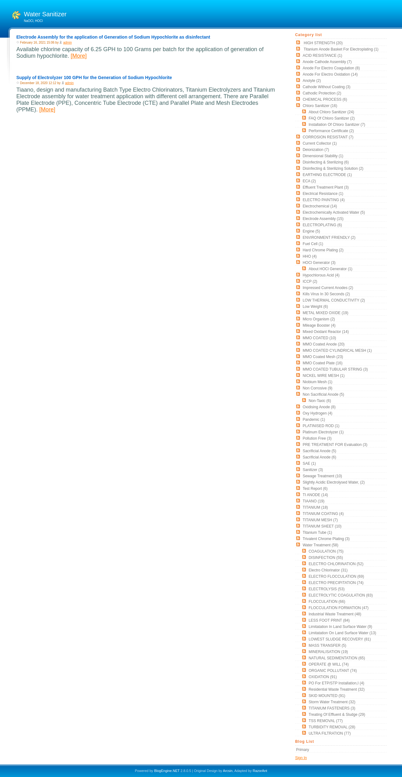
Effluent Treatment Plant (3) (326, 187)
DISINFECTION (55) (326, 557)
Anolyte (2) (312, 80)
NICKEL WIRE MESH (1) (324, 375)
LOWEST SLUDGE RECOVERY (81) (340, 639)
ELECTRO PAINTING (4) (324, 200)
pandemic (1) (314, 419)
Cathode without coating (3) (326, 87)
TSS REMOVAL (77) (326, 721)
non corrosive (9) (318, 388)
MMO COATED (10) (319, 338)
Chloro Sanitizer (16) (320, 106)
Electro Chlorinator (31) (328, 570)
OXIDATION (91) (323, 677)
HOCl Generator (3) (319, 262)
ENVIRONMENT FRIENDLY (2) (329, 237)
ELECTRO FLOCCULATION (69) (336, 576)
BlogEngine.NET (167, 771)
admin (67, 42)
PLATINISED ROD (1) (321, 426)
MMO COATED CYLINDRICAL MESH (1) (337, 350)
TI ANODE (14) (315, 495)
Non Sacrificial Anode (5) (323, 394)
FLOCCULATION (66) (327, 601)
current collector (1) (320, 143)
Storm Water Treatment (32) (332, 702)
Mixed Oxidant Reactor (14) (326, 332)
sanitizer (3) (313, 470)
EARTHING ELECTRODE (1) (327, 175)
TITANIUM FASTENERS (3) (332, 708)
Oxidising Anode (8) (319, 407)
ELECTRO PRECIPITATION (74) (336, 583)
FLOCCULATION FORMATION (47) (339, 608)
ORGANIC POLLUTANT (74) (333, 670)
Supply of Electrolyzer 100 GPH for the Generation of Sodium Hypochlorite (94, 77)
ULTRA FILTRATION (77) (330, 733)
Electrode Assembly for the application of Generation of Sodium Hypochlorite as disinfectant (113, 37)
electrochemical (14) (320, 206)
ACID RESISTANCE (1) (322, 55)
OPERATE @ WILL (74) (329, 664)
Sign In (301, 758)
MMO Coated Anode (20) (324, 344)
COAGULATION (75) (326, 551)
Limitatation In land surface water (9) (340, 626)
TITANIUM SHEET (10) (322, 526)
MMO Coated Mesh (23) (323, 357)
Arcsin (228, 771)
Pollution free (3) (317, 438)
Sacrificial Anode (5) (319, 451)
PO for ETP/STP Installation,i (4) (336, 683)
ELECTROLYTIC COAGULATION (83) (341, 595)
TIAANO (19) (313, 501)
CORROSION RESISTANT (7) (328, 137)
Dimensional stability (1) (323, 156)
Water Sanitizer (45, 14)
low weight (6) (315, 306)
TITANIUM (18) (315, 507)
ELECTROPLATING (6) (322, 225)
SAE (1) (309, 463)
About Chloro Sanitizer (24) (331, 112)
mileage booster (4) (319, 325)
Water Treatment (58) (321, 545)
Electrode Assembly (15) (323, 219)
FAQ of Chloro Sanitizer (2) (332, 118)
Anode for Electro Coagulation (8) (331, 68)
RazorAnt (260, 771)
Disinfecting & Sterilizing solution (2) (333, 168)
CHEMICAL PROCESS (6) (325, 99)
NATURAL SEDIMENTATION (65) (337, 658)
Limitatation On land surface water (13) (342, 633)
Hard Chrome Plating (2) (323, 250)
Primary (302, 750)
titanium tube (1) (317, 532)
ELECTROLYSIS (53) (327, 589)
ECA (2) (309, 181)
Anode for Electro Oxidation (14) (330, 74)
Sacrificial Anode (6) (319, 457)
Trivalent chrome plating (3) (326, 539)
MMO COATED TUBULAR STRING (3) (335, 369)
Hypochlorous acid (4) (321, 275)
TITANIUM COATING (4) (323, 514)
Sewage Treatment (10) (322, 476)
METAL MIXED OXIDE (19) (325, 313)
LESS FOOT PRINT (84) (329, 620)
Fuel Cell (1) (313, 244)
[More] (79, 56)
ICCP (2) (310, 281)
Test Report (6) (315, 488)
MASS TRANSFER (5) (327, 645)
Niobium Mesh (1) (318, 382)
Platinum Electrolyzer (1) (323, 432)
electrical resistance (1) (323, 193)
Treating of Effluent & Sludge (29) (337, 714)
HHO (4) (310, 256)
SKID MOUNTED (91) (327, 696)
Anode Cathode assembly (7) (327, 62)
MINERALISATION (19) (328, 652)
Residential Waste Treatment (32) (337, 689)
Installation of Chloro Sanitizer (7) (337, 124)
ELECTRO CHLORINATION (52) (336, 564)
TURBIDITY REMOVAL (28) (332, 727)
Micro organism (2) (319, 319)
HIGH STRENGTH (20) (323, 43)
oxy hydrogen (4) (318, 413)
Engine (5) (311, 231)
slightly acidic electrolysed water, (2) (334, 482)
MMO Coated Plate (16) (323, 363)
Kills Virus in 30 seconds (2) (326, 294)
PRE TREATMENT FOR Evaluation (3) (335, 444)
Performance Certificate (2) (331, 131)
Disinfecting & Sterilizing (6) (326, 162)
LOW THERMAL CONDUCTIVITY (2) (334, 300)
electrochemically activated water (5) (334, 212)
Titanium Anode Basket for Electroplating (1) (340, 49)
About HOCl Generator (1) (330, 269)
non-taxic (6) (320, 401)
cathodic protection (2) (322, 93)
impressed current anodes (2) (328, 288)
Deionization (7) (316, 149)
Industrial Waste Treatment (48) (335, 614)
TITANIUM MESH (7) (320, 520)
